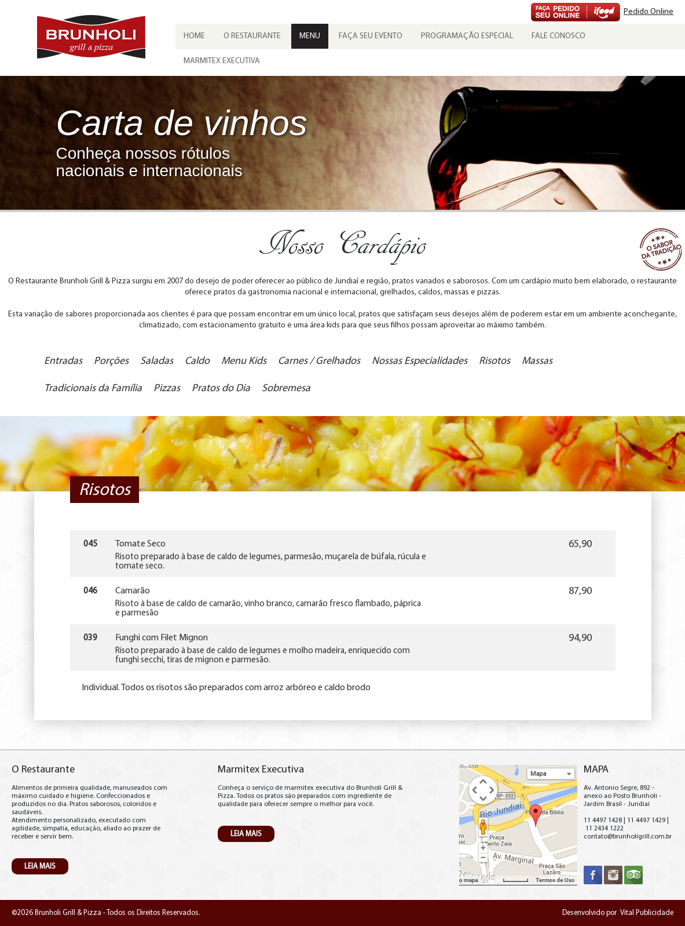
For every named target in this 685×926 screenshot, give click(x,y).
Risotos (494, 361)
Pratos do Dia (221, 388)
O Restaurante (252, 36)
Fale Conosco (558, 36)
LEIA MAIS (40, 866)
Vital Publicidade (646, 913)
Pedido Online (648, 12)
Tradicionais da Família (93, 388)
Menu (309, 36)
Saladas (156, 361)
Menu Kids (243, 361)
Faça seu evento (370, 36)
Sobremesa (286, 388)
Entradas (63, 361)
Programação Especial (467, 36)
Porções (111, 361)
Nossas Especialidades (419, 361)
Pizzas (166, 388)
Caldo (197, 361)
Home (194, 36)
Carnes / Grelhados (319, 361)
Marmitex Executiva (222, 61)
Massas (537, 361)
